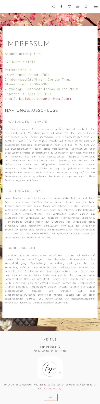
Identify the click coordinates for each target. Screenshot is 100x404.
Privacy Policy (52, 388)
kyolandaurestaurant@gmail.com (45, 99)
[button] (96, 6)
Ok (50, 397)
